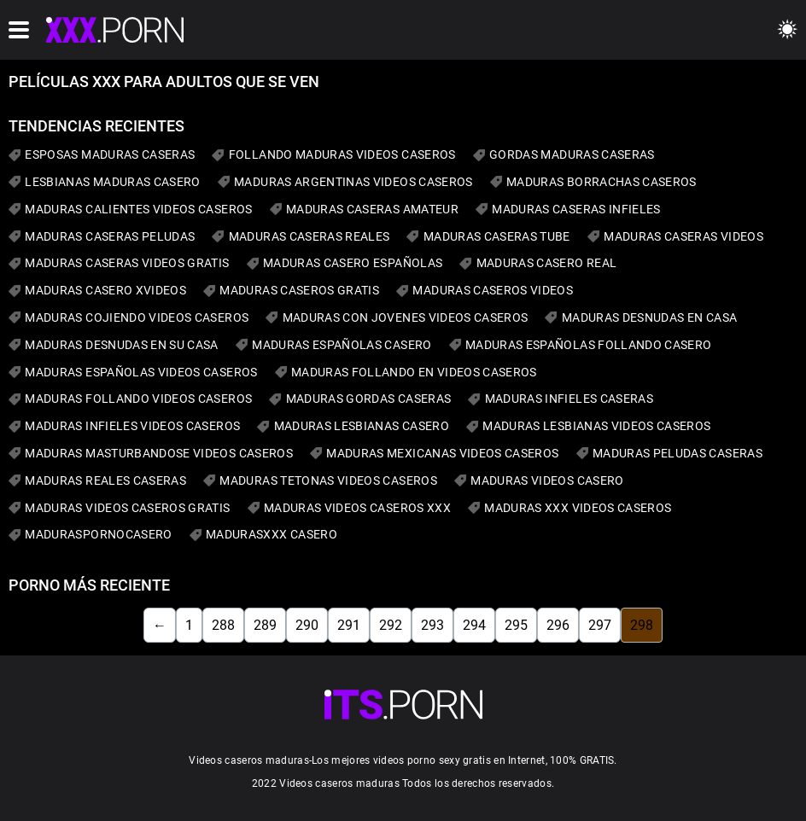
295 (516, 625)
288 (223, 625)
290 (306, 625)
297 (599, 625)
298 (641, 625)
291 (348, 625)
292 (390, 625)
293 (432, 625)
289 (265, 625)
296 (557, 625)
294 (474, 625)
